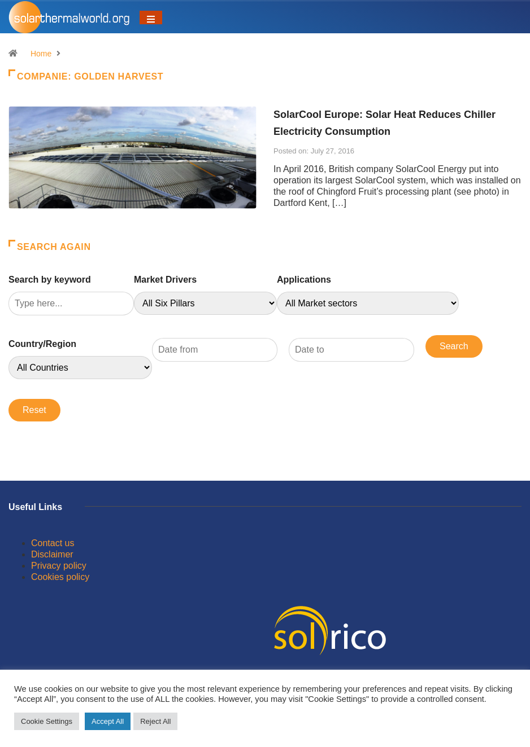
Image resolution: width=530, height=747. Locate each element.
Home (41, 53)
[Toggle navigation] (151, 17)
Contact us (52, 543)
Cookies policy (60, 577)
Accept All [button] (108, 721)
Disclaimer (52, 554)
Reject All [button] (155, 721)
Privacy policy (58, 565)
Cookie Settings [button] (46, 721)
